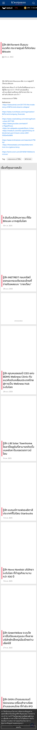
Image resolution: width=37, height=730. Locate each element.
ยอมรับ (18, 727)
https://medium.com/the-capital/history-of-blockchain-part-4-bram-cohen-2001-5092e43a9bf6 (18, 133)
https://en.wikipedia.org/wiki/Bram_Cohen (18, 128)
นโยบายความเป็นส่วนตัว (22, 716)
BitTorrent (28, 159)
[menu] (4, 3)
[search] (33, 3)
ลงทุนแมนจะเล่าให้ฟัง (14, 159)
